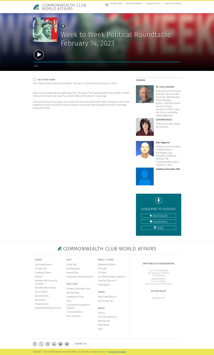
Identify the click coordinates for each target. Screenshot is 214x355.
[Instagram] (48, 344)
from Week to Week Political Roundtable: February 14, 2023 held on (74, 83)
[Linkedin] (54, 344)
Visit (129, 9)
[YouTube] (67, 344)
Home (113, 9)
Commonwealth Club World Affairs (64, 7)
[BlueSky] (61, 344)
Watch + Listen (155, 9)
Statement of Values (117, 352)
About (178, 9)
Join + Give (140, 9)
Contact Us (81, 343)
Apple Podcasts (160, 215)
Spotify (160, 227)
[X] (41, 344)
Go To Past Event (46, 79)
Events (121, 9)
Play (39, 55)
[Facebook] (35, 344)
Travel (168, 9)
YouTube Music (160, 221)
